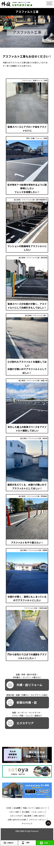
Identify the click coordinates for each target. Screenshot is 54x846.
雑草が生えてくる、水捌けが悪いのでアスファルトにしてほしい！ (27, 486)
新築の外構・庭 (21, 702)
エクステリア (20, 723)
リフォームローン (38, 812)
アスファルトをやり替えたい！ (27, 542)
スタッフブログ (16, 815)
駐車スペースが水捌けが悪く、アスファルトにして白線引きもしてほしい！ (27, 305)
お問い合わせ (39, 815)
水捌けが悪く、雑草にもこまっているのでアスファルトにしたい (27, 598)
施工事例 (27, 815)
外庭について (28, 808)
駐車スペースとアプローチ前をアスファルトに (27, 128)
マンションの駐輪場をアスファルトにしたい (27, 248)
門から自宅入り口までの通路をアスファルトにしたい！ (27, 656)
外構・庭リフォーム (24, 684)
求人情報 (25, 812)
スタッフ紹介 (14, 812)
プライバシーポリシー (37, 819)
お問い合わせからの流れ (17, 819)
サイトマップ (27, 823)
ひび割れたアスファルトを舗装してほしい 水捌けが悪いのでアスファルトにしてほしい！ (27, 367)
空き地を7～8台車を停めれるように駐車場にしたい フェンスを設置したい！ (27, 188)
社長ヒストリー (41, 808)
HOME (8, 808)
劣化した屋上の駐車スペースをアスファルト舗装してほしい (27, 428)
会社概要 (17, 808)
